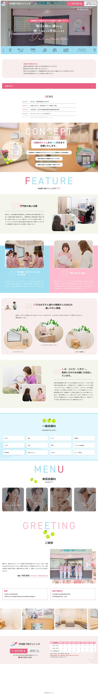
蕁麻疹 (76, 438)
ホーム (3, 50)
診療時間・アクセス (33, 50)
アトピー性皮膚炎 (79, 445)
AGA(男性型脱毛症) (66, 50)
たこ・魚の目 (78, 452)
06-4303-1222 (81, 9)
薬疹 (52, 445)
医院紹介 (10, 50)
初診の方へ (9, 86)
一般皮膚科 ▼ (45, 50)
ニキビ (6, 445)
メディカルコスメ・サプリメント (82, 50)
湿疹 (29, 438)
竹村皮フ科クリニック (16, 3)
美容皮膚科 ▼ (55, 50)
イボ (52, 438)
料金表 (94, 50)
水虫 (29, 445)
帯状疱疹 (6, 452)
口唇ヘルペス (31, 452)
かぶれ (53, 452)
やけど (6, 438)
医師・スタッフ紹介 (21, 50)
